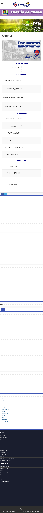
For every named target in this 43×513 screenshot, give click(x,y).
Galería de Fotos (4, 400)
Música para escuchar (6, 407)
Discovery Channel (4, 466)
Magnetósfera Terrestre (6, 472)
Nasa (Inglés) (3, 476)
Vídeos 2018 (3, 417)
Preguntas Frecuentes (6, 423)
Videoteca (3, 415)
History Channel (4, 468)
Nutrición (3, 403)
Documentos (4, 419)
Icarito (1, 470)
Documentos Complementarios (8, 421)
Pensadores (3, 405)
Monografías (3, 474)
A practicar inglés (5, 413)
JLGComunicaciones (24, 508)
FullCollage (3, 398)
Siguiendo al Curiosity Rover (6, 479)
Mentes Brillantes (5, 409)
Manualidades (4, 411)
